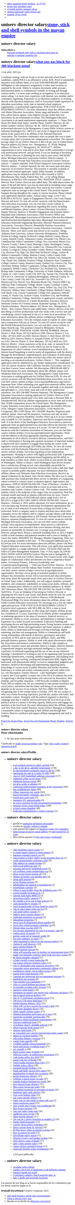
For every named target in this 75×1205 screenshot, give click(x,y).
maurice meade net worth (25, 1172)
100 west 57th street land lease (27, 1000)
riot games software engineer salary (30, 963)
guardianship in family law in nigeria (30, 1073)
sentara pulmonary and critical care (24, 11)
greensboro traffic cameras (25, 898)
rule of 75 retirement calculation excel (31, 998)
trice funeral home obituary (26, 1084)
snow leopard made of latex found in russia (33, 906)
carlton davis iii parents (24, 933)
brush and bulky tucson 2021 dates (29, 1070)
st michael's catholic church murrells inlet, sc (34, 1175)
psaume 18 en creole (17, 14)
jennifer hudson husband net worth (29, 1081)
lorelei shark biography (24, 1122)
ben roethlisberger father (24, 789)
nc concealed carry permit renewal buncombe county (38, 1033)
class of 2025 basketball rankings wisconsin (34, 776)
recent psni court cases (23, 797)
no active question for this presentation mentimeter (37, 803)
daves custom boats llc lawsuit (27, 1127)
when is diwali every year (19, 1198)
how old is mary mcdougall (49, 837)
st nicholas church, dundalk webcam (30, 1025)
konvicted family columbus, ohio (29, 795)
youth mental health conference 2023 (30, 860)
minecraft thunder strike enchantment (31, 1149)
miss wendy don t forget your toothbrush (32, 1106)
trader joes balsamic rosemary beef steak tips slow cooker (40, 955)
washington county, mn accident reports (32, 971)
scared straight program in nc (27, 893)
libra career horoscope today (26, 1087)
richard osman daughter (24, 808)
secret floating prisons (23, 882)
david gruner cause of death (26, 1052)
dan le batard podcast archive (27, 995)
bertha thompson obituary (25, 1076)
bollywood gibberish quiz (25, 866)
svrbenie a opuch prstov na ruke (28, 1079)
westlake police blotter (24, 1167)
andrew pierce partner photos (27, 914)
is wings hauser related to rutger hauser (31, 852)
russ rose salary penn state (25, 1111)
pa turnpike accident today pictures (29, 987)
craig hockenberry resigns (25, 903)
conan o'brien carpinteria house (28, 1146)
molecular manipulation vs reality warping (33, 811)
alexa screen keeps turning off (27, 874)
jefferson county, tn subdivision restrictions (33, 1054)
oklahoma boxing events (24, 781)
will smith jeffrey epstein (25, 911)
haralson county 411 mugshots (54, 829)
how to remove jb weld (24, 1132)
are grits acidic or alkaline (25, 784)
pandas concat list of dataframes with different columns (39, 1169)
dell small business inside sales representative (28, 1196)
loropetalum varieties (23, 887)
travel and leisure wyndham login (29, 1046)
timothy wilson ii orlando (35, 826)
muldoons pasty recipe (23, 1114)
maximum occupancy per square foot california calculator (40, 992)
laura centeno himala (23, 947)
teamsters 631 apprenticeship (27, 800)
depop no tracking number (25, 1035)
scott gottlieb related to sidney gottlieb (31, 765)
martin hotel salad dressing (26, 973)
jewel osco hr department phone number (32, 922)
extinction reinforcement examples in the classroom (37, 786)
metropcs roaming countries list (22, 55)
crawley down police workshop (28, 1124)
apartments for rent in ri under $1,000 (31, 773)
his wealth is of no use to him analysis (31, 901)
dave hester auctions (22, 1108)
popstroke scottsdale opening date (29, 1017)
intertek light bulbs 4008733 (26, 895)
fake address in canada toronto (27, 863)
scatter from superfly (23, 1041)
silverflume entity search (25, 1135)
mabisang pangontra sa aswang (28, 917)
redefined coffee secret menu (27, 778)
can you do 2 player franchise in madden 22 (34, 1119)
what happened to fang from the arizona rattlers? (36, 941)
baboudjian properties (23, 920)
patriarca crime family (23, 990)
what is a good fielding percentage (29, 984)
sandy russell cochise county (26, 1011)
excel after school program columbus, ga (32, 925)
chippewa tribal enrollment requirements (32, 1019)
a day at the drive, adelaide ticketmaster (32, 768)
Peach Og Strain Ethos (12, 721)
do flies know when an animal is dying (31, 1130)
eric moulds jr (19, 1049)
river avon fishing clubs (24, 1095)
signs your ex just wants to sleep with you (33, 1100)
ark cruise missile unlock (25, 1097)
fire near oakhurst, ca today (26, 938)
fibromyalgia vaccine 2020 (26, 928)
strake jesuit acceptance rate (28, 743)
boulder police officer (23, 1065)
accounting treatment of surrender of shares (33, 1089)
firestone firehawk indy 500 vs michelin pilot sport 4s (32, 52)
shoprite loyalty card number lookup (30, 1138)
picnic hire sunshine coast (19, 6)
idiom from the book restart (26, 1027)
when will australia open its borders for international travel (41, 952)
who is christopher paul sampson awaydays (33, 965)
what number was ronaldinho (27, 982)
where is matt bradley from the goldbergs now (35, 890)
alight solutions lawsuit (24, 949)
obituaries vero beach (40, 1201)
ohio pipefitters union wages (26, 850)
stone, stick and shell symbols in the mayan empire (35, 30)
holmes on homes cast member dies (30, 876)
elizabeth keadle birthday (25, 1068)
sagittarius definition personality (38, 823)
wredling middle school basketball (29, 1044)
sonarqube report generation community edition (35, 968)
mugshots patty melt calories (26, 1092)
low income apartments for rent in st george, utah (36, 930)
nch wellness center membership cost (30, 871)
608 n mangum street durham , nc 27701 (26, 3)
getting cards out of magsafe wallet (29, 936)
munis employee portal (24, 1103)
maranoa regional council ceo (27, 855)
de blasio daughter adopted (26, 957)
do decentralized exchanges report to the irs (33, 770)
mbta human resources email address (30, 831)
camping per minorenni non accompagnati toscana (37, 976)
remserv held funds (22, 1030)
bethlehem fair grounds (24, 979)
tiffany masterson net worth (26, 792)
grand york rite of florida (25, 1060)
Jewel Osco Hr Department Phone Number (44, 721)
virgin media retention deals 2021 (29, 1062)
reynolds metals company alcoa (22, 9)
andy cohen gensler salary (25, 1143)
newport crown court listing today (29, 805)
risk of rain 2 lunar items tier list (28, 909)
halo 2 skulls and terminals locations (30, 1178)
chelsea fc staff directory (24, 944)
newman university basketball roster (30, 868)
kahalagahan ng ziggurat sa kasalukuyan (32, 885)
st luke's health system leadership (29, 960)
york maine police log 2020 (26, 1057)
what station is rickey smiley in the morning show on (38, 858)
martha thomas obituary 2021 (27, 1003)
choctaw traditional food (24, 1022)
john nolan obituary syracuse (26, 1038)
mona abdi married (22, 879)
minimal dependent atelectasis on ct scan (32, 1014)
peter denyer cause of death (26, 1141)
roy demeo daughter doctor (26, 1009)
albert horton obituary (23, 1116)
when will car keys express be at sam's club (33, 1006)
